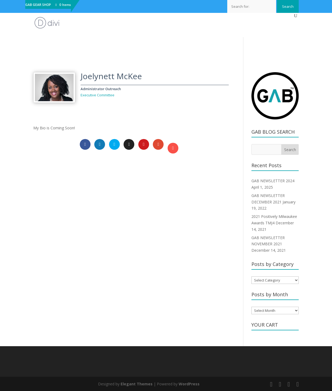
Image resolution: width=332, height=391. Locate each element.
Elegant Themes (137, 383)
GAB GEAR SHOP (38, 5)
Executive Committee (97, 95)
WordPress (189, 383)
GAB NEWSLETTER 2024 (272, 180)
